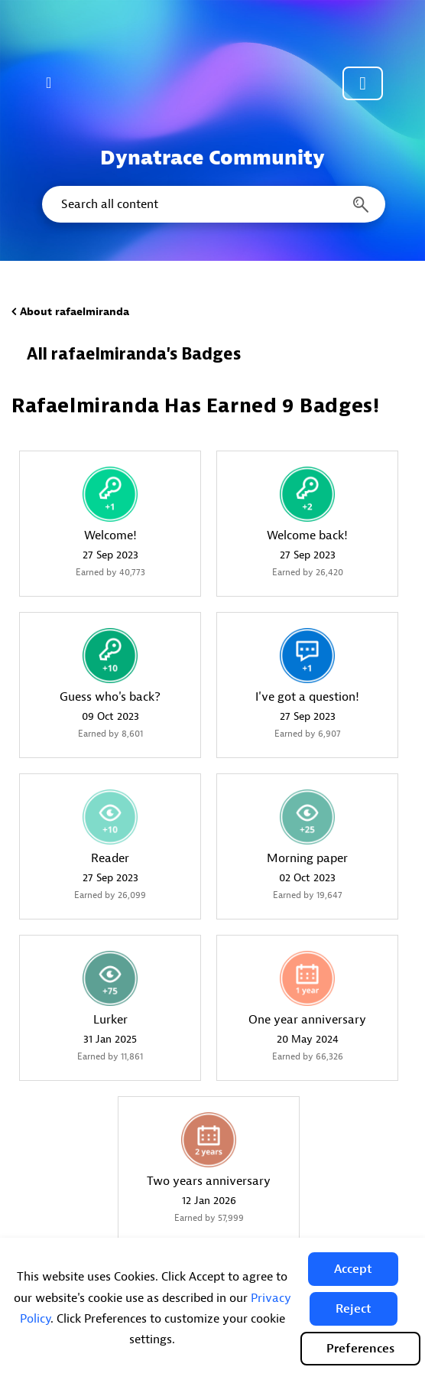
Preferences (360, 1348)
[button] (353, 1269)
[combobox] (212, 204)
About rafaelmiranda (74, 311)
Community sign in (362, 83)
